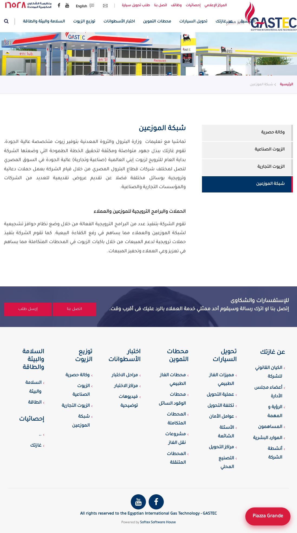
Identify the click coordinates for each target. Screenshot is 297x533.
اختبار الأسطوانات (119, 22)
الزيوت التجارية (271, 167)
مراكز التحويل (221, 447)
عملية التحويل (220, 395)
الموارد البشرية (267, 438)
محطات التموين (157, 22)
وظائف (176, 6)
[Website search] (9, 21)
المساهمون (270, 427)
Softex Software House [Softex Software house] (158, 523)
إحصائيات (193, 6)
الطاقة (34, 402)
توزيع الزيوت (84, 22)
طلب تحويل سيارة (136, 6)
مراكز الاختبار (126, 386)
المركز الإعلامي (215, 6)
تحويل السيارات (193, 22)
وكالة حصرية (273, 132)
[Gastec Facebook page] (59, 6)
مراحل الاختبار (125, 375)
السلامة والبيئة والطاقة (44, 22)
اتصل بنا (160, 6)
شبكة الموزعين (270, 184)
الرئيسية (286, 85)
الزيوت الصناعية (270, 150)
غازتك (35, 445)
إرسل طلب (28, 309)
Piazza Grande (267, 516)
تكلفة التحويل (220, 406)
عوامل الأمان (221, 416)
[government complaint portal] (28, 5)
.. (40, 434)
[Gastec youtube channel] (67, 6)
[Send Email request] (103, 7)
